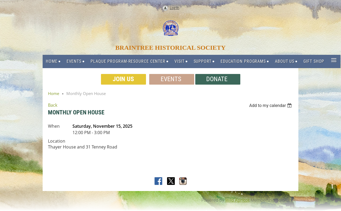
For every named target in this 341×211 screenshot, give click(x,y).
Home (53, 93)
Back (52, 105)
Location (56, 141)
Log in (174, 7)
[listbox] (271, 105)
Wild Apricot (237, 200)
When (54, 126)
